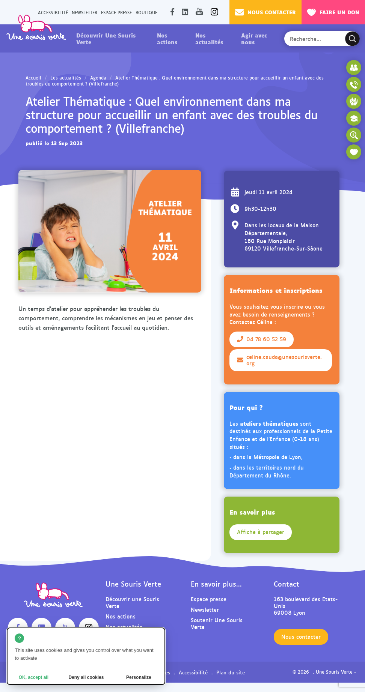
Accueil (33, 77)
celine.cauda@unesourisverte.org (279, 360)
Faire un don (333, 12)
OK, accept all (33, 677)
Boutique (146, 12)
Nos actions (167, 38)
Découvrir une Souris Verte (132, 602)
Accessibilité (193, 672)
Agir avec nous (254, 38)
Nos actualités (209, 38)
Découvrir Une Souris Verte (106, 38)
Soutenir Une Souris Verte (217, 623)
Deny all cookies (86, 677)
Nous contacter (265, 12)
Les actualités (65, 77)
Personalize (138, 677)
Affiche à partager (260, 532)
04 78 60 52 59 (261, 339)
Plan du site (230, 672)
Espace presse (116, 12)
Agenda (98, 77)
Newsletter (84, 12)
